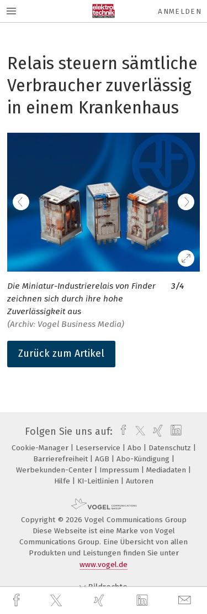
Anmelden (179, 11)
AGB (103, 459)
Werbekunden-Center (55, 470)
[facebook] (17, 600)
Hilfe (63, 481)
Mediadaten (167, 470)
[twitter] (57, 600)
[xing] (100, 600)
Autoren (139, 481)
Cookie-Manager (41, 447)
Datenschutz (170, 447)
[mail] (186, 600)
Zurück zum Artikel (61, 353)
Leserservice (99, 447)
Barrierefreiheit (61, 459)
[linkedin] (143, 601)
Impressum (120, 470)
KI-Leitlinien (99, 481)
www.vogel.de (103, 564)
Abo (136, 447)
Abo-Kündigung (144, 459)
